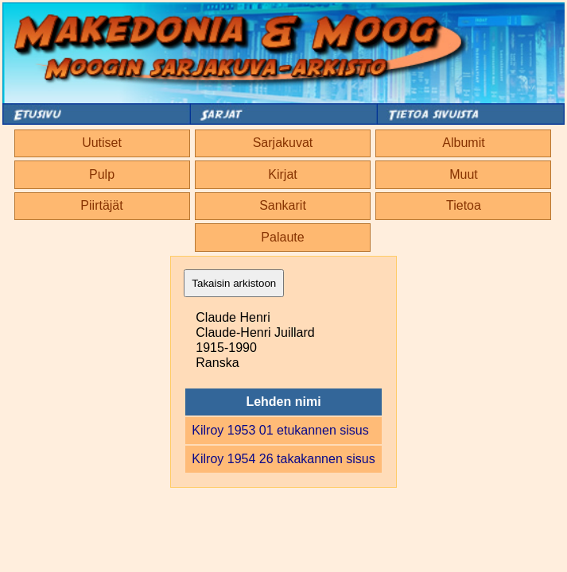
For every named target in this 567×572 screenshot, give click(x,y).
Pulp (102, 174)
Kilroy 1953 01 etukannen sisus (280, 430)
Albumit (463, 142)
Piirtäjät (101, 205)
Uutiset (102, 142)
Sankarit (282, 205)
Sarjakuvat (283, 142)
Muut (463, 174)
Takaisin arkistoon (234, 283)
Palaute (282, 237)
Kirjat (282, 174)
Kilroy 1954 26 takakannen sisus (283, 459)
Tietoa (463, 205)
